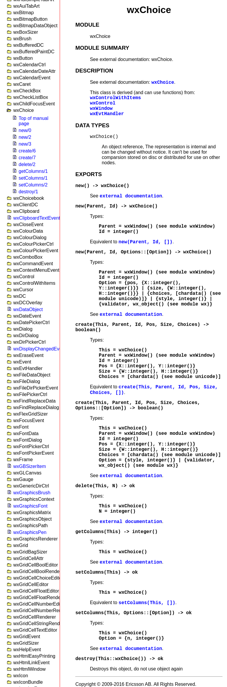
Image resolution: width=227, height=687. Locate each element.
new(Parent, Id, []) (145, 242)
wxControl (102, 103)
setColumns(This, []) (147, 603)
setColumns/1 (33, 178)
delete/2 (27, 164)
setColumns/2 (33, 184)
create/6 (27, 150)
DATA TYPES (92, 125)
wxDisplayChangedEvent (39, 348)
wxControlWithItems (115, 98)
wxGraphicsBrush (31, 492)
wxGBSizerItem (29, 466)
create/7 (27, 157)
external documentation (131, 196)
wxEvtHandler (107, 114)
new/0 (25, 130)
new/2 (25, 137)
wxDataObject (28, 309)
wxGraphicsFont (30, 506)
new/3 (25, 144)
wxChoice (162, 82)
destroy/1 (28, 191)
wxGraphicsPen (29, 532)
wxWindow (101, 108)
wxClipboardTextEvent (36, 218)
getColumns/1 (33, 171)
